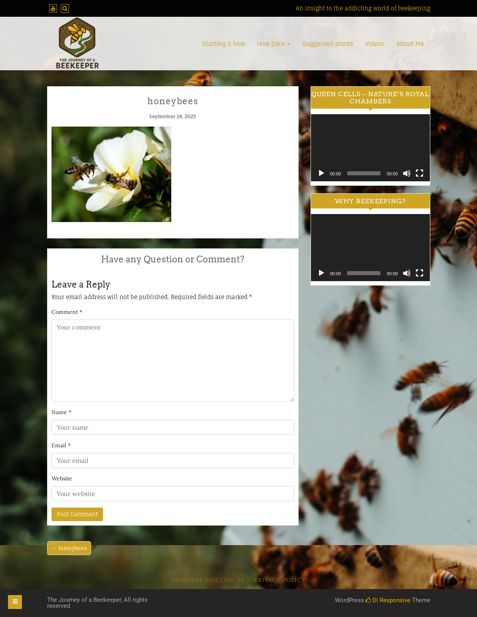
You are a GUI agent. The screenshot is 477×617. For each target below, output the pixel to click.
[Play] (321, 173)
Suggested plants (327, 43)
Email (61, 445)
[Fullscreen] (420, 173)
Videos (374, 43)
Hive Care (271, 43)
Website (61, 478)
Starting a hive (223, 43)
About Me (410, 43)
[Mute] (407, 173)
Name (61, 412)
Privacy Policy (280, 579)
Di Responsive (388, 600)
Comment (66, 311)
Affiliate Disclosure (208, 579)
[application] (370, 147)
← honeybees (69, 548)
